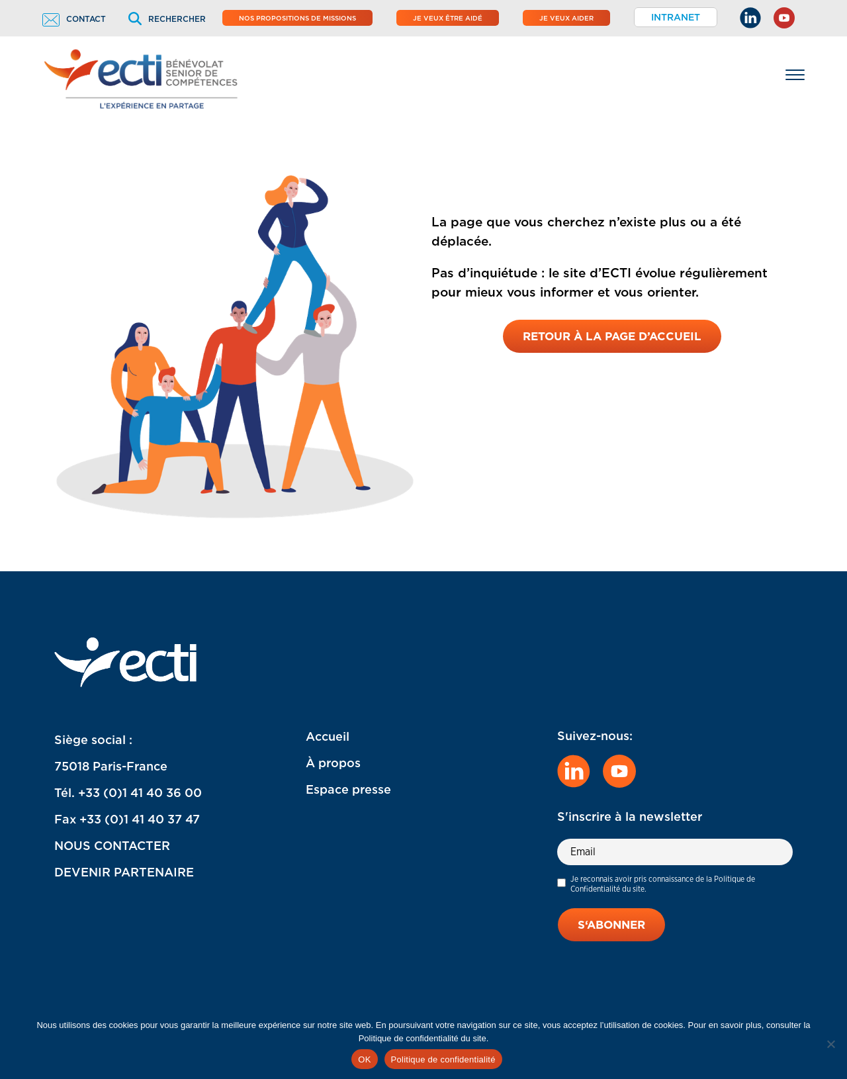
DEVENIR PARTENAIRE (124, 872)
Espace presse (348, 789)
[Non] (830, 1044)
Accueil (327, 736)
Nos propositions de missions (297, 18)
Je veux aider (566, 18)
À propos (333, 763)
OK (364, 1059)
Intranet (675, 17)
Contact (74, 19)
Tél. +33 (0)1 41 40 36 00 (128, 793)
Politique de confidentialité (443, 1059)
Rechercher (167, 19)
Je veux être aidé (447, 18)
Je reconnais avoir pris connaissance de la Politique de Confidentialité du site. (662, 884)
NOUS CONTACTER (112, 846)
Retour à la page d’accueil (612, 336)
